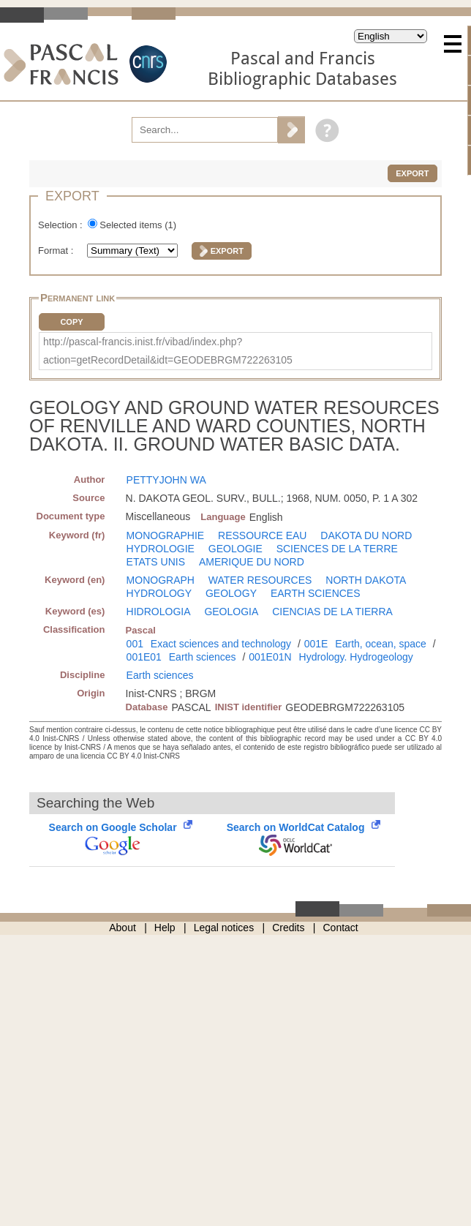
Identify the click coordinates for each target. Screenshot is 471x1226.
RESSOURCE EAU (262, 535)
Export (412, 173)
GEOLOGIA (231, 611)
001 (135, 644)
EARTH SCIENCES (316, 593)
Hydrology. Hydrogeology (356, 657)
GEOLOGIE (235, 548)
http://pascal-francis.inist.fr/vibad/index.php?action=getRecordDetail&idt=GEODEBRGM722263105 (168, 351)
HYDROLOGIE (161, 548)
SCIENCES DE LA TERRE (337, 548)
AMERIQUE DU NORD (251, 562)
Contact (340, 927)
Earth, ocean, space (380, 644)
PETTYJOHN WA (166, 480)
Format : (57, 250)
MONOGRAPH (161, 580)
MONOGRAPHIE (166, 535)
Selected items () (137, 224)
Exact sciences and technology (221, 644)
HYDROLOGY (159, 593)
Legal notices (224, 927)
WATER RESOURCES (260, 580)
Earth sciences (202, 657)
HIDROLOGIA (159, 611)
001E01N (270, 657)
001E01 (144, 657)
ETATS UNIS (156, 562)
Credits (288, 927)
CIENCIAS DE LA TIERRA (332, 611)
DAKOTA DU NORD (366, 535)
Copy (71, 321)
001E (316, 644)
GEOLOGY (231, 593)
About (122, 927)
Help (165, 927)
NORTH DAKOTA (365, 580)
